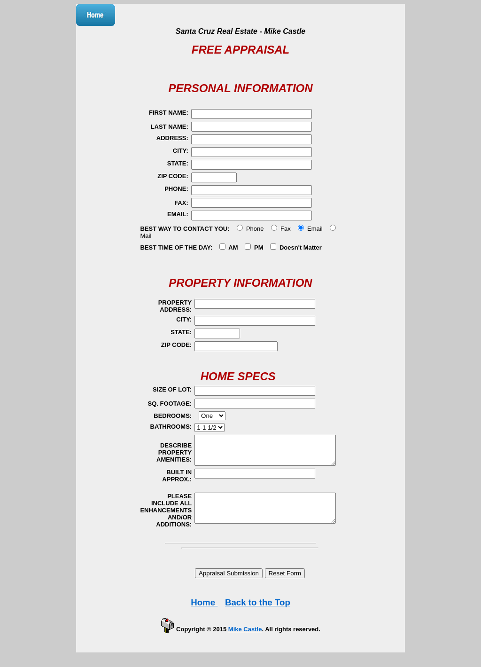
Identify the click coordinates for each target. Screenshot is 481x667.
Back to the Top (257, 609)
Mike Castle (245, 636)
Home (204, 609)
